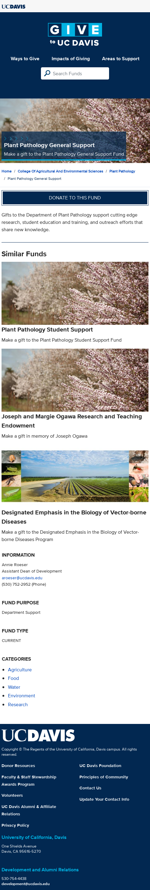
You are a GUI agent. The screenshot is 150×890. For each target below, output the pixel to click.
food (13, 678)
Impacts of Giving (71, 58)
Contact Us (90, 788)
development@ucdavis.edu (26, 884)
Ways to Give (25, 58)
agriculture (20, 669)
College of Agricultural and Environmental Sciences (60, 171)
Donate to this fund (75, 197)
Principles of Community (103, 777)
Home (7, 171)
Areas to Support (120, 58)
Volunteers (12, 795)
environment (21, 695)
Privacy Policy (15, 825)
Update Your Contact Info (104, 799)
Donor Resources (18, 765)
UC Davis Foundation (100, 765)
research (18, 704)
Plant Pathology (122, 171)
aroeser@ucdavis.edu (22, 577)
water (14, 687)
